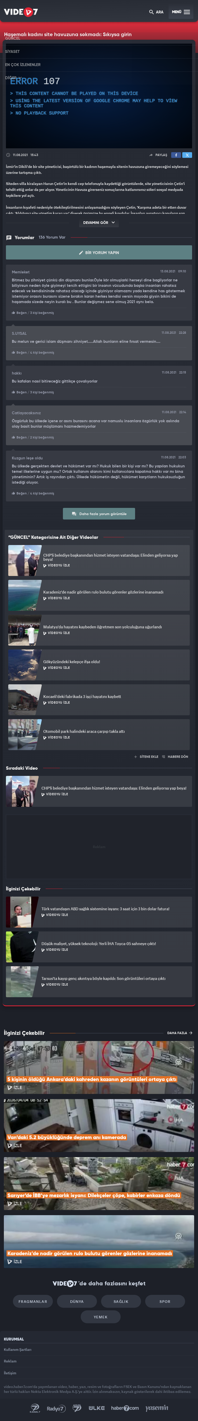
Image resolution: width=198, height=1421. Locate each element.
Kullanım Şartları (17, 1349)
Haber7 (125, 1408)
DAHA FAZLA (179, 1032)
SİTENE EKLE (146, 757)
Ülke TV (97, 1408)
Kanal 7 (35, 1408)
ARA (156, 12)
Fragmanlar (33, 1301)
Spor (165, 1301)
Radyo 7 (56, 1408)
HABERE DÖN (175, 757)
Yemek (101, 1316)
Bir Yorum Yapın (99, 252)
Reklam (10, 1361)
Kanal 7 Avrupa (77, 1408)
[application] (99, 96)
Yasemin (157, 1408)
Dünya (77, 1301)
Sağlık (121, 1301)
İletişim (10, 1372)
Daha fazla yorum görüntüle (99, 513)
